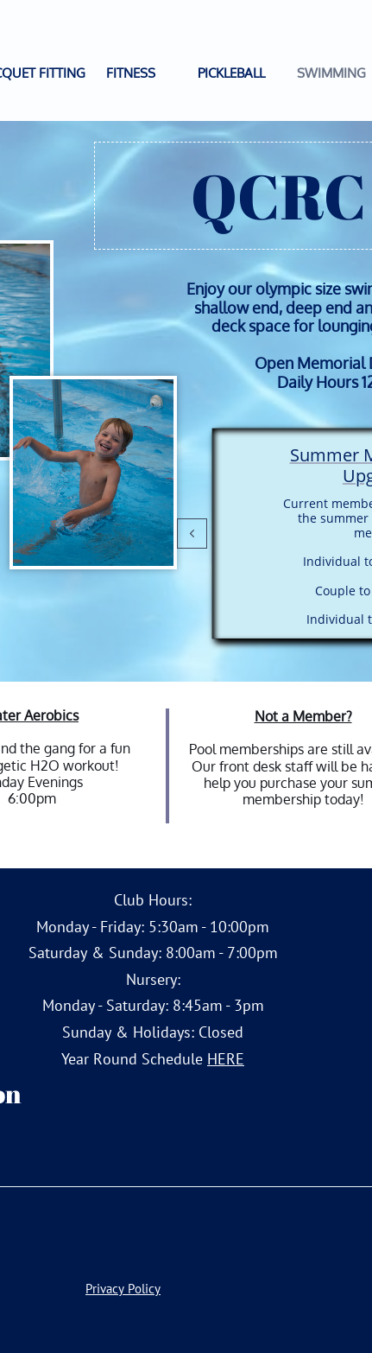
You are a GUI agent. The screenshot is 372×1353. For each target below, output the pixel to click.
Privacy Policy (123, 1288)
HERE (225, 1059)
